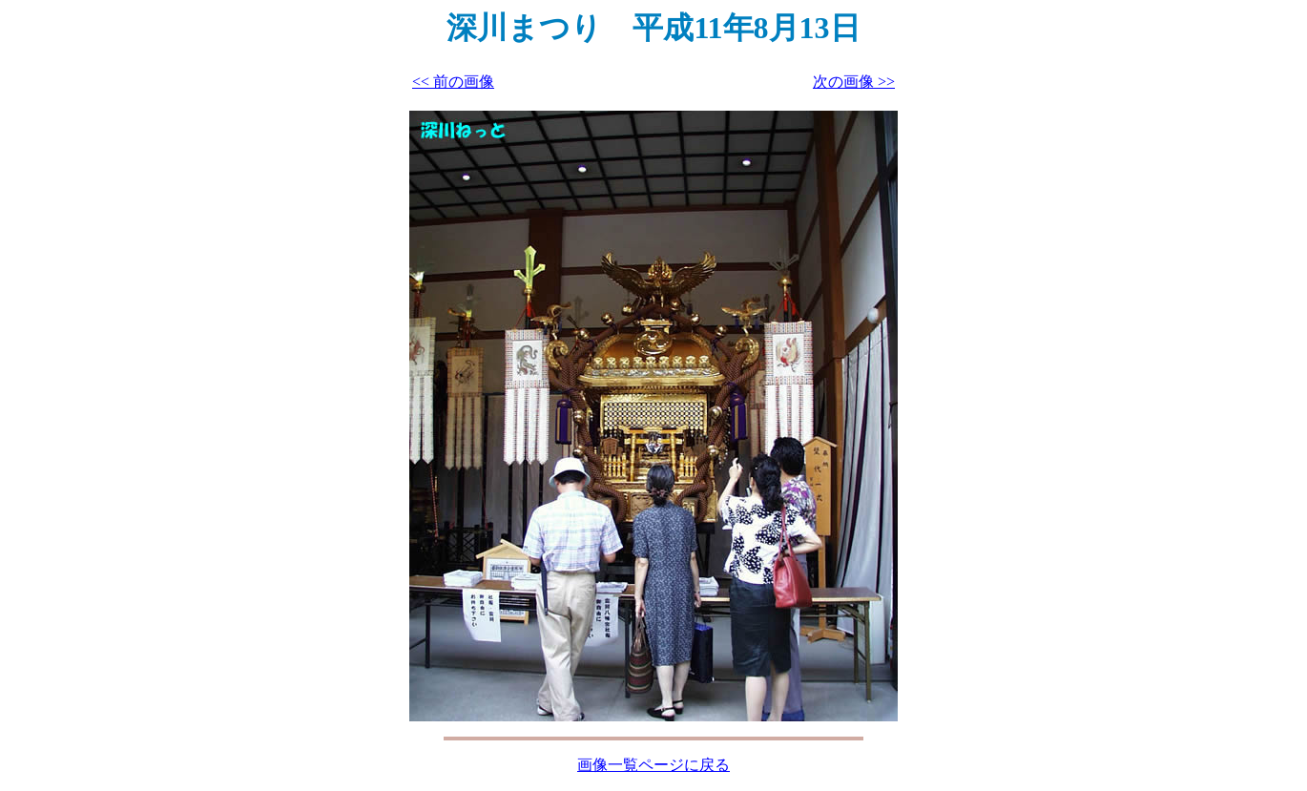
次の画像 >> (854, 81)
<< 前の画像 (453, 81)
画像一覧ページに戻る (653, 765)
